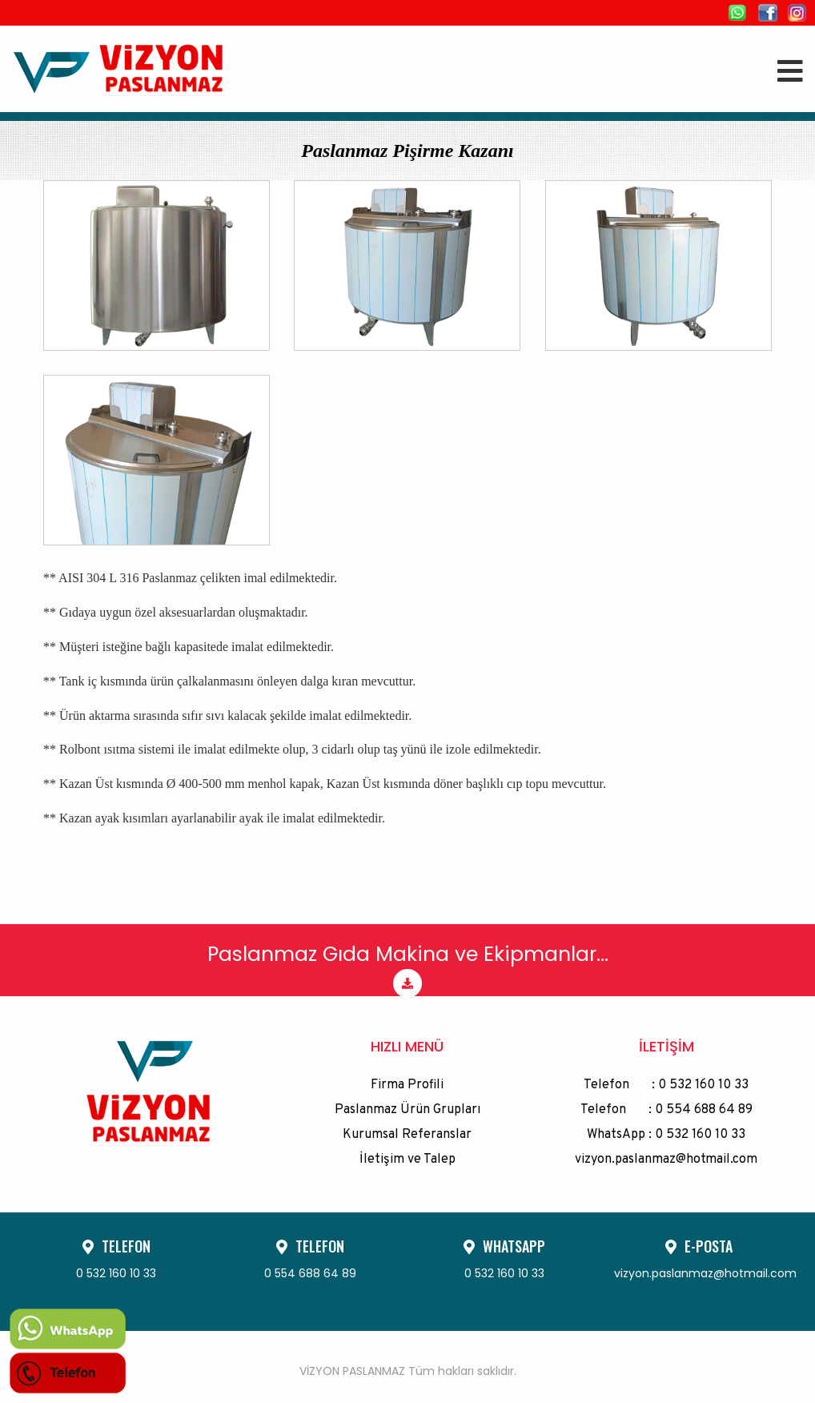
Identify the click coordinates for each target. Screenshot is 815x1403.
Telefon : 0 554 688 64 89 (666, 1110)
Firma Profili (407, 1085)
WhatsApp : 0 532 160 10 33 (666, 1135)
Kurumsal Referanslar (407, 1135)
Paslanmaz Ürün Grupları (407, 1110)
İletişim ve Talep (407, 1160)
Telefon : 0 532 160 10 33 (666, 1085)
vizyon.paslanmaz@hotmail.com (666, 1160)
